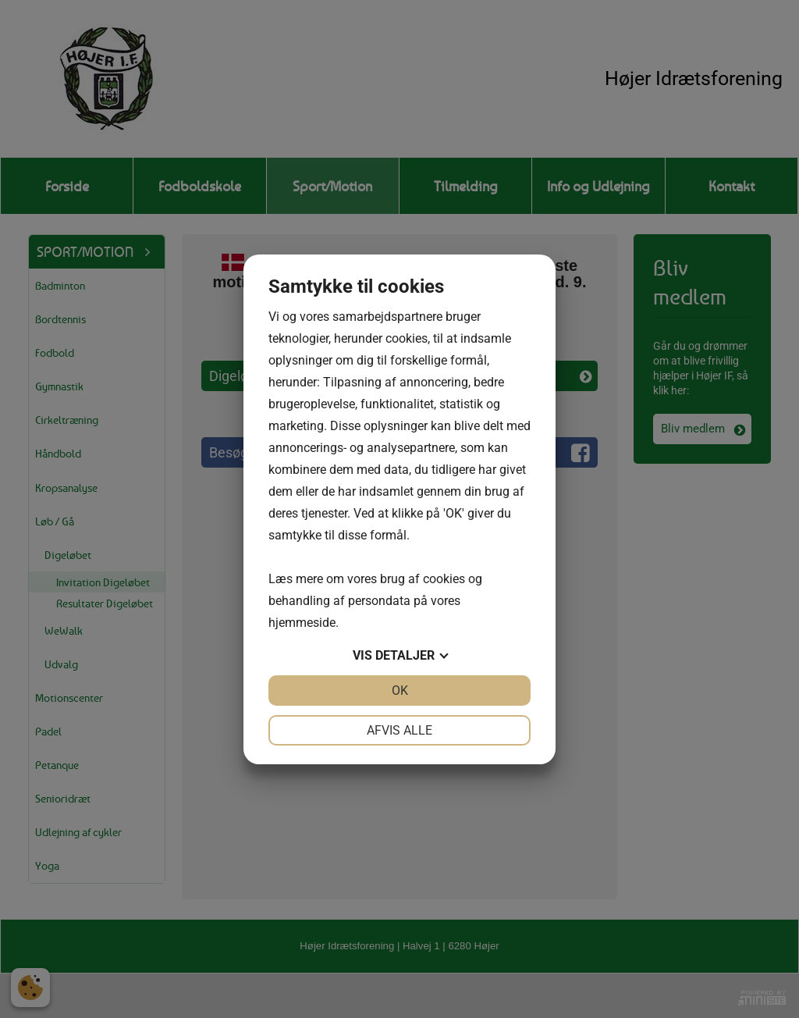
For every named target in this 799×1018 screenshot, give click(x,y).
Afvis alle (399, 730)
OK (400, 690)
